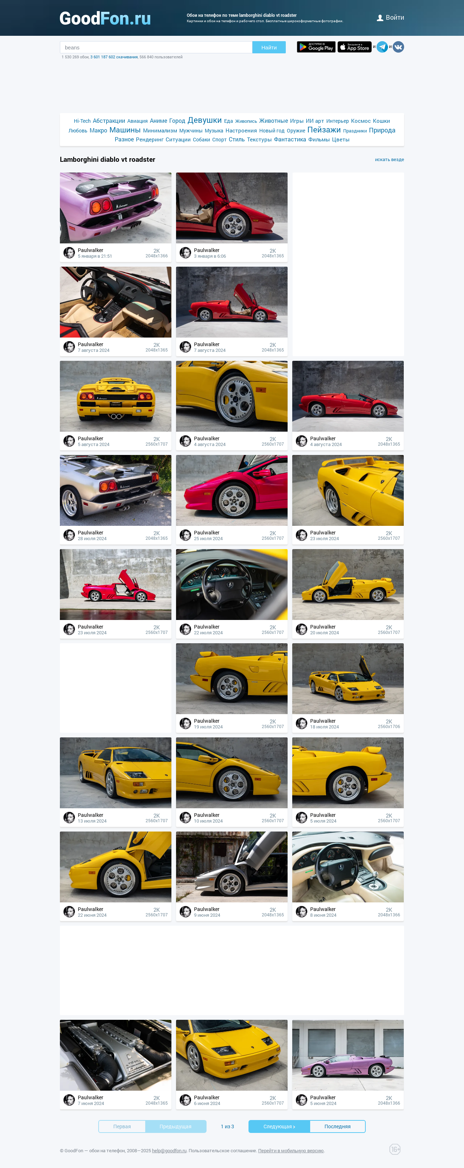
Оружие (296, 130)
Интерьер (337, 120)
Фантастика (290, 139)
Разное (124, 139)
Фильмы (319, 139)
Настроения (241, 130)
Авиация (137, 120)
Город (177, 120)
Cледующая (280, 1126)
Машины (125, 130)
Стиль (237, 139)
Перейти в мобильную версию (291, 1150)
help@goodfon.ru (169, 1150)
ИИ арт (315, 120)
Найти (269, 47)
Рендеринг (150, 139)
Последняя (338, 1126)
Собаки (201, 139)
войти (390, 17)
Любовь (77, 130)
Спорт (219, 139)
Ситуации (178, 139)
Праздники (355, 130)
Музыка (214, 130)
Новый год (272, 130)
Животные (273, 120)
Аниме (158, 120)
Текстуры (259, 139)
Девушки (205, 120)
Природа (382, 130)
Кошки (381, 120)
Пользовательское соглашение (222, 1150)
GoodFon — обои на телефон (95, 1150)
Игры (297, 120)
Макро (98, 130)
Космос (361, 120)
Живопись (246, 121)
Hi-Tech (82, 120)
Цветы (341, 139)
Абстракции (109, 120)
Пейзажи (324, 129)
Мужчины (191, 130)
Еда (228, 120)
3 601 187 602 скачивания (114, 56)
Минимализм (160, 130)
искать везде (389, 159)
